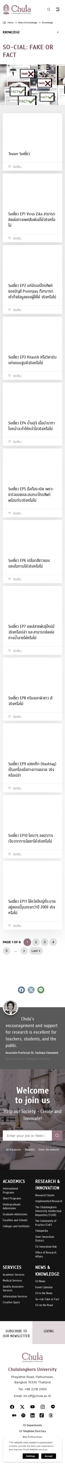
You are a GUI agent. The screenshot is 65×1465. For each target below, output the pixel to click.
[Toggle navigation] (57, 9)
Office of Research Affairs (45, 1255)
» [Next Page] (24, 951)
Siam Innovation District (44, 1239)
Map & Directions (32, 1437)
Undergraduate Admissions (12, 1206)
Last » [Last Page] (36, 951)
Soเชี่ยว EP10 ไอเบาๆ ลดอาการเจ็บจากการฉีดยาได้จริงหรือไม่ (30, 838)
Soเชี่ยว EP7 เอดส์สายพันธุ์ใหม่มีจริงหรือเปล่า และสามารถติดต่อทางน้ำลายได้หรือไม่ (31, 632)
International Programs (10, 1191)
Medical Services (12, 1281)
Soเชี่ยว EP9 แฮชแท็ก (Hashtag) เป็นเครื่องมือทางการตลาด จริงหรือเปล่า (32, 769)
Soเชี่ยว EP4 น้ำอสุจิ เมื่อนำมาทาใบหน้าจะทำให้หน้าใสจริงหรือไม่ (31, 426)
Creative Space (11, 1303)
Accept (49, 1456)
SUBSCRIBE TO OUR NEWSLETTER (16, 1333)
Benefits (30, 1149)
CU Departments (32, 1425)
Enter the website (49, 1149)
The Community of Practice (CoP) (45, 1223)
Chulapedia (41, 1231)
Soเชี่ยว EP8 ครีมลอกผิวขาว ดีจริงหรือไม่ (30, 701)
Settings (30, 1456)
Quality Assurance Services (13, 1289)
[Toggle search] (48, 9)
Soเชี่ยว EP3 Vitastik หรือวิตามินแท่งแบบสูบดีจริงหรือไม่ (32, 360)
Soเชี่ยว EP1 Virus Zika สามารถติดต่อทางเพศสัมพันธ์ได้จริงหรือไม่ (31, 219)
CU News (40, 1281)
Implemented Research (48, 1201)
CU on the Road (44, 1305)
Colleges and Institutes (16, 1226)
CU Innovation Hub (46, 1247)
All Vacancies (13, 1149)
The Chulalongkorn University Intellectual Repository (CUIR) (48, 1211)
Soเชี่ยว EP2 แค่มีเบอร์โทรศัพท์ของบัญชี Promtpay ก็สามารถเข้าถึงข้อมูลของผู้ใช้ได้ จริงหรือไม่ (32, 291)
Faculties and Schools (15, 1220)
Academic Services (13, 1275)
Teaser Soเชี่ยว (19, 154)
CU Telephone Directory (32, 1431)
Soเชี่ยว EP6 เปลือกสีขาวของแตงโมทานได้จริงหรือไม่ (29, 563)
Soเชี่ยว (17, 166)
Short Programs (12, 1199)
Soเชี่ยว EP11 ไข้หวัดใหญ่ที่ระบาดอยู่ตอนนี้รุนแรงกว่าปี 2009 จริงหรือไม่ (32, 907)
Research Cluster (45, 1195)
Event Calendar (44, 1287)
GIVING (49, 1331)
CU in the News (44, 1293)
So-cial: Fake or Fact (47, 1299)
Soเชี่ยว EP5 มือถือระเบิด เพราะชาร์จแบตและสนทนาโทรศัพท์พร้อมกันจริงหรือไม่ (30, 494)
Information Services (15, 1297)
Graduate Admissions (15, 1214)
